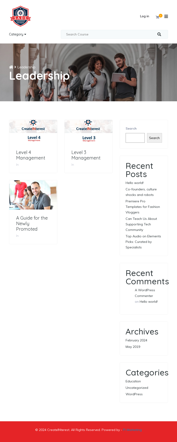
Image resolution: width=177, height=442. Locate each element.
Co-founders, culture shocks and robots (141, 192)
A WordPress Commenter (145, 293)
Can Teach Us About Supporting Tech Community (141, 224)
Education (133, 381)
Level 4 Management (30, 155)
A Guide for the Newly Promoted (32, 223)
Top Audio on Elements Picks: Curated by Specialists (143, 241)
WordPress (134, 394)
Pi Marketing (132, 430)
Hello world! (135, 183)
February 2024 (136, 340)
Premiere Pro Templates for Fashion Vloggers (143, 206)
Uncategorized (137, 388)
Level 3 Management (85, 155)
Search (131, 128)
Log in (144, 16)
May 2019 (133, 347)
